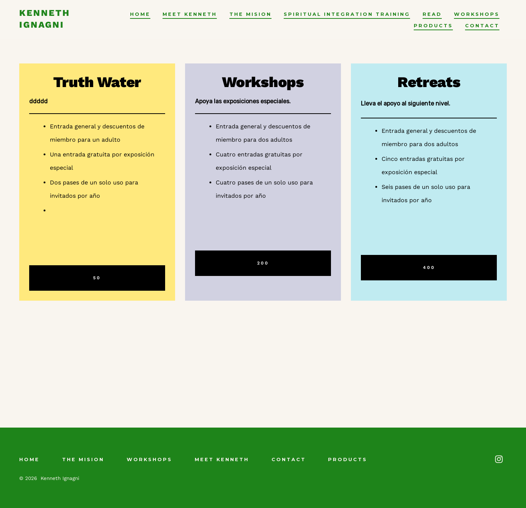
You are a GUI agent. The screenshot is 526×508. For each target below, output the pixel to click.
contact (482, 25)
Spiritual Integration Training (347, 14)
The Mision (250, 14)
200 (263, 263)
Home (140, 14)
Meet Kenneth (190, 14)
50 (97, 277)
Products (433, 25)
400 (429, 267)
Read (432, 14)
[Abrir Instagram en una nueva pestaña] (499, 459)
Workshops (476, 14)
